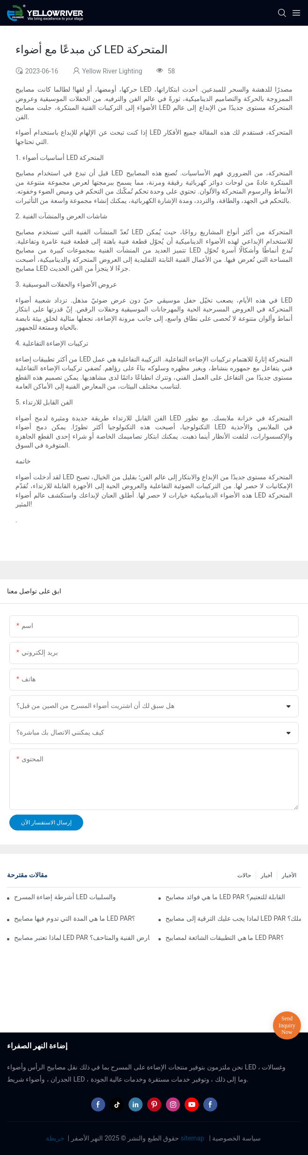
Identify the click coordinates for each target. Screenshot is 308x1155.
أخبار (266, 875)
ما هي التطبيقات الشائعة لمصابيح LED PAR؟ (224, 937)
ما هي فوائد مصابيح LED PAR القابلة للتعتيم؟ (225, 897)
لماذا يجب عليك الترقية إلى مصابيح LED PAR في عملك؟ (233, 918)
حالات (244, 875)
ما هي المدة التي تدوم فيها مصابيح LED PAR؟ (74, 918)
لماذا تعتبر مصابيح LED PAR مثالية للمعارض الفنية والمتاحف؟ (82, 937)
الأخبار (289, 875)
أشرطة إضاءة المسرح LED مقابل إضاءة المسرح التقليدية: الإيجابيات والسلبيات (65, 897)
